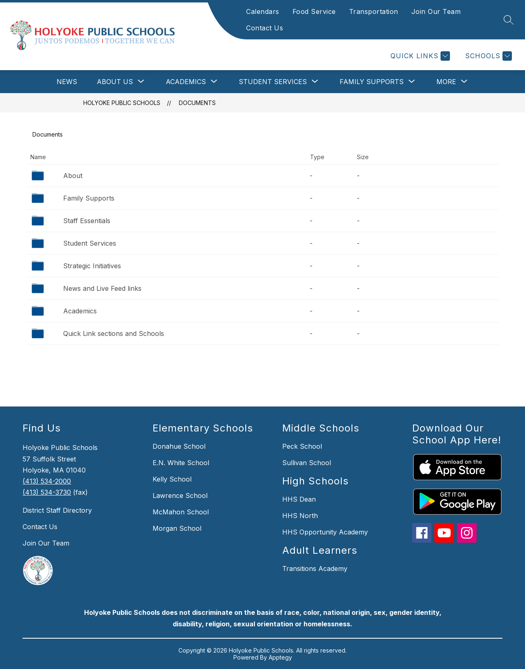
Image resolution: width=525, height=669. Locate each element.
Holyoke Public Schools (121, 102)
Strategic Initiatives (92, 266)
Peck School (302, 446)
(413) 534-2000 (47, 481)
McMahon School (181, 512)
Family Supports (88, 198)
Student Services (89, 243)
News (67, 82)
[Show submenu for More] (446, 82)
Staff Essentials (86, 221)
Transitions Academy (314, 568)
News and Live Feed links (102, 288)
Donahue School (179, 446)
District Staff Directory (57, 510)
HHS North (300, 515)
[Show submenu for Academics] (186, 82)
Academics (80, 311)
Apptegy (280, 657)
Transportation (373, 11)
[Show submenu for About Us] (115, 82)
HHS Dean (299, 499)
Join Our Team (436, 11)
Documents (197, 102)
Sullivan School (306, 463)
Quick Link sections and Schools (113, 333)
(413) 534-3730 (47, 492)
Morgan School (177, 528)
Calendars (262, 11)
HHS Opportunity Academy (325, 532)
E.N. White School (181, 463)
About (72, 175)
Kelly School (172, 479)
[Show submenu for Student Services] (273, 82)
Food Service (314, 11)
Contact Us (264, 28)
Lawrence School (180, 495)
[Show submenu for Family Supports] (372, 82)
